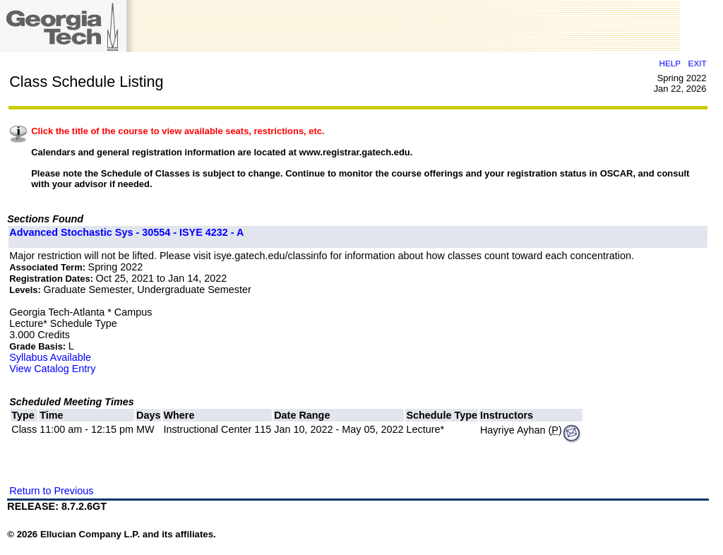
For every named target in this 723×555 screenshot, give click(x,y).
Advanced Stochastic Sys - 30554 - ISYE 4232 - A (126, 232)
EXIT (697, 63)
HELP (670, 63)
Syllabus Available (50, 357)
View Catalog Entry (52, 368)
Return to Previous (51, 490)
